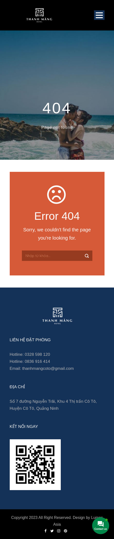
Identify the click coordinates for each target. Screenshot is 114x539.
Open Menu (99, 15)
